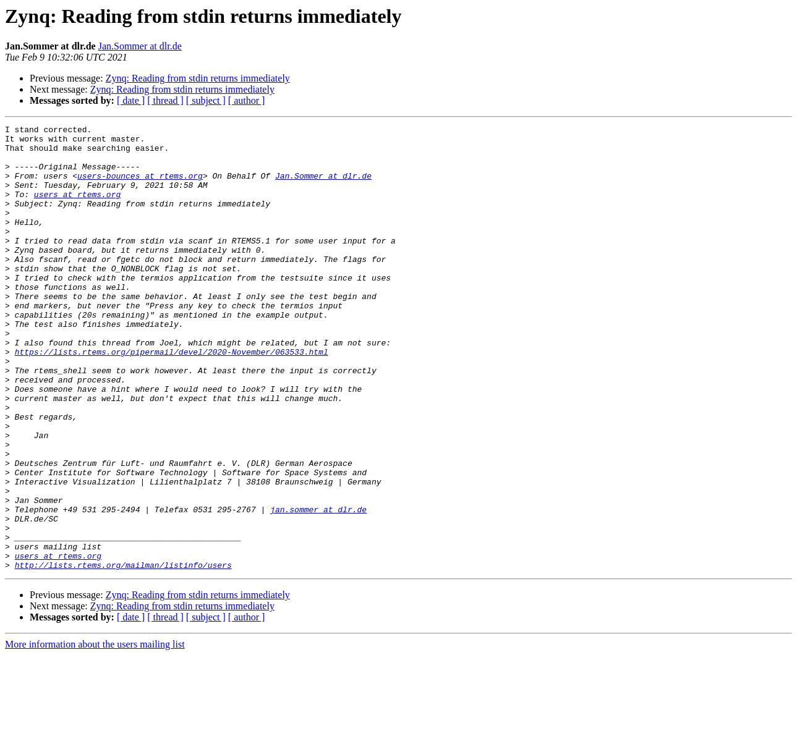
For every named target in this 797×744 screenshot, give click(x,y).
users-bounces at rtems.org (140, 186)
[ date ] (131, 100)
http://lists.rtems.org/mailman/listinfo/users (123, 653)
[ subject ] (206, 100)
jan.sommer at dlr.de (318, 587)
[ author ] (246, 100)
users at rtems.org (77, 208)
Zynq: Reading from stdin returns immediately (198, 78)
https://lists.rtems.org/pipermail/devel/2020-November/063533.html (171, 398)
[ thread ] (165, 100)
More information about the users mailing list (95, 733)
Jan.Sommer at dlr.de (140, 46)
